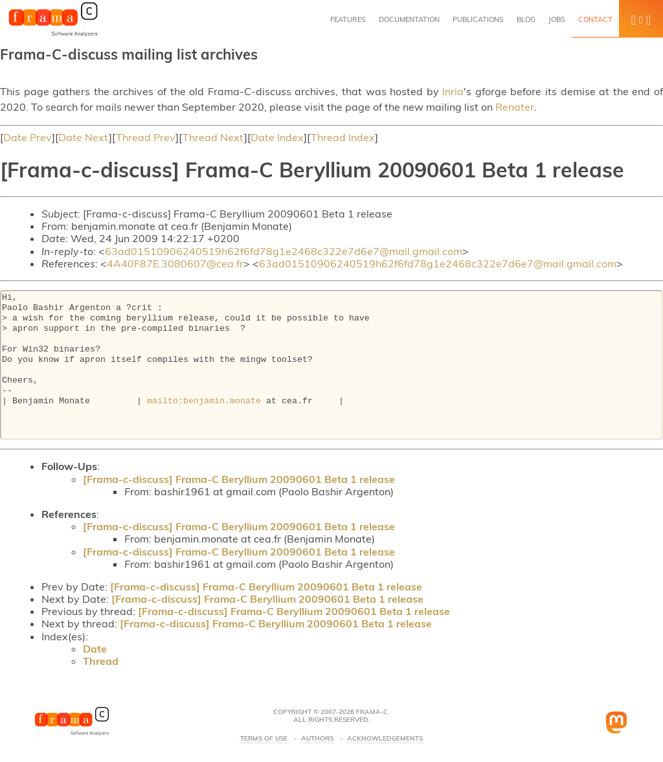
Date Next (83, 137)
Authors (317, 739)
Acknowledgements (385, 739)
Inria (453, 91)
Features (348, 19)
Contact (595, 19)
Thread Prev (145, 137)
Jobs (556, 19)
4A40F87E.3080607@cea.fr (175, 263)
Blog (526, 19)
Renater (514, 106)
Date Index (277, 137)
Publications (478, 19)
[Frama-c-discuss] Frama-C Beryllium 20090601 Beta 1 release (239, 479)
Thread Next (213, 137)
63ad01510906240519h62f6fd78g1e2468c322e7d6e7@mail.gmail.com (283, 251)
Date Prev (27, 137)
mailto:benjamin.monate (204, 401)
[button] (641, 19)
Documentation (409, 19)
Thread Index (343, 137)
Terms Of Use (263, 739)
